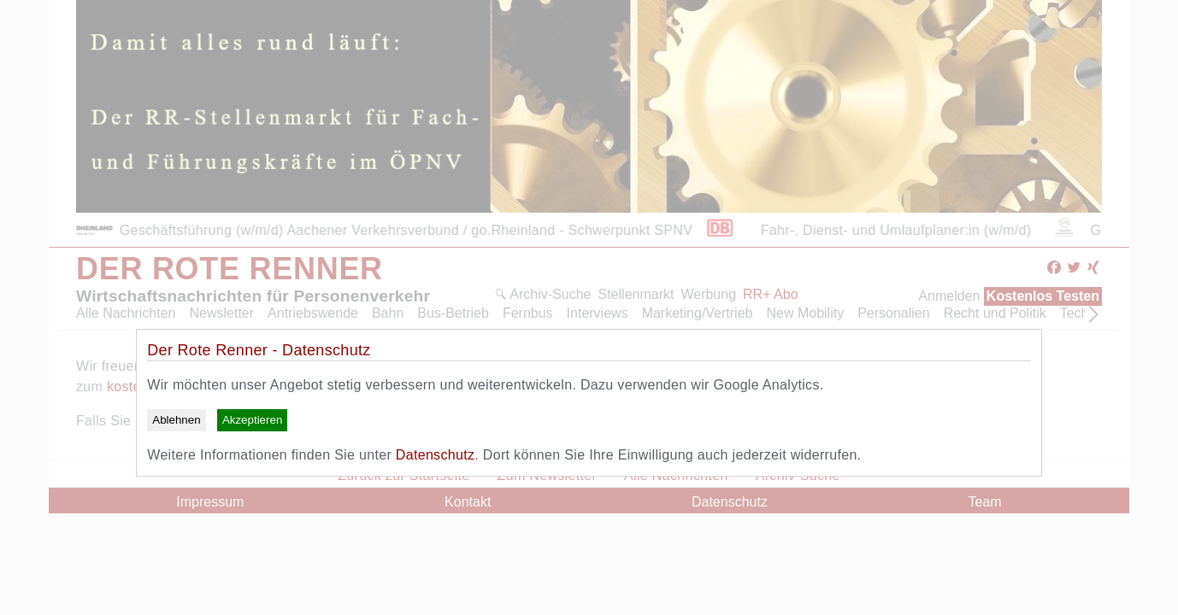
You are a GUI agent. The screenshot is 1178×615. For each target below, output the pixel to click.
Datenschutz (435, 455)
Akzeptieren (252, 419)
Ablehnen (176, 419)
